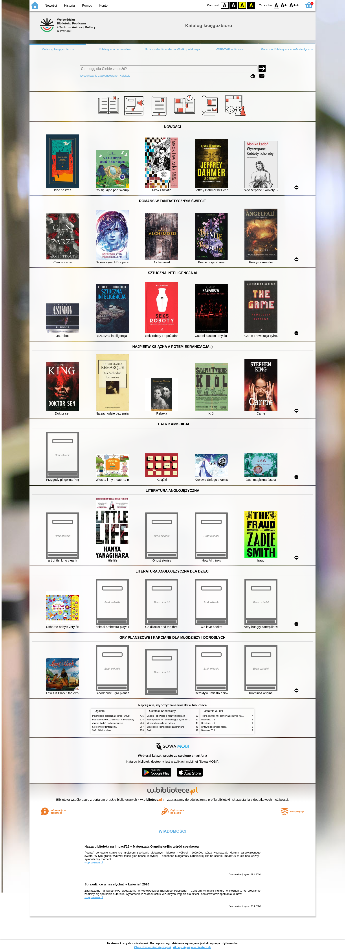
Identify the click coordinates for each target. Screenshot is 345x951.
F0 (276, 5)
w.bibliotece (151, 799)
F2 (294, 5)
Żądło (149, 730)
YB (242, 5)
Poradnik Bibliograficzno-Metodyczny (287, 49)
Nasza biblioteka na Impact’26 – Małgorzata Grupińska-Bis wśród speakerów (141, 846)
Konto (103, 5)
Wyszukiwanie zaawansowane (99, 75)
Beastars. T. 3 (208, 730)
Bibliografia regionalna (114, 49)
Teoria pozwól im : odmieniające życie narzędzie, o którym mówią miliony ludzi (185, 719)
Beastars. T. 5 (208, 719)
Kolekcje (125, 75)
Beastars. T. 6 (208, 723)
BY (251, 5)
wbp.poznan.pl (93, 862)
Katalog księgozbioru (58, 49)
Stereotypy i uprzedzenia (104, 727)
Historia (69, 5)
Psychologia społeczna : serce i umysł (111, 716)
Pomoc (87, 5)
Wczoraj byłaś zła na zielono (161, 723)
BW (233, 5)
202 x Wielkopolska (101, 730)
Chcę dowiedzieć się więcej (152, 947)
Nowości (51, 5)
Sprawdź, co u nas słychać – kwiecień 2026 (116, 884)
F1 (284, 5)
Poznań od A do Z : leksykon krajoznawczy (113, 719)
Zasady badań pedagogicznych (107, 723)
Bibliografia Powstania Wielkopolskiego (172, 49)
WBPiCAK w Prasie (229, 49)
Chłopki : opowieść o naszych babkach (166, 716)
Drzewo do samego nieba (213, 727)
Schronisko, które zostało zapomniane (165, 727)
